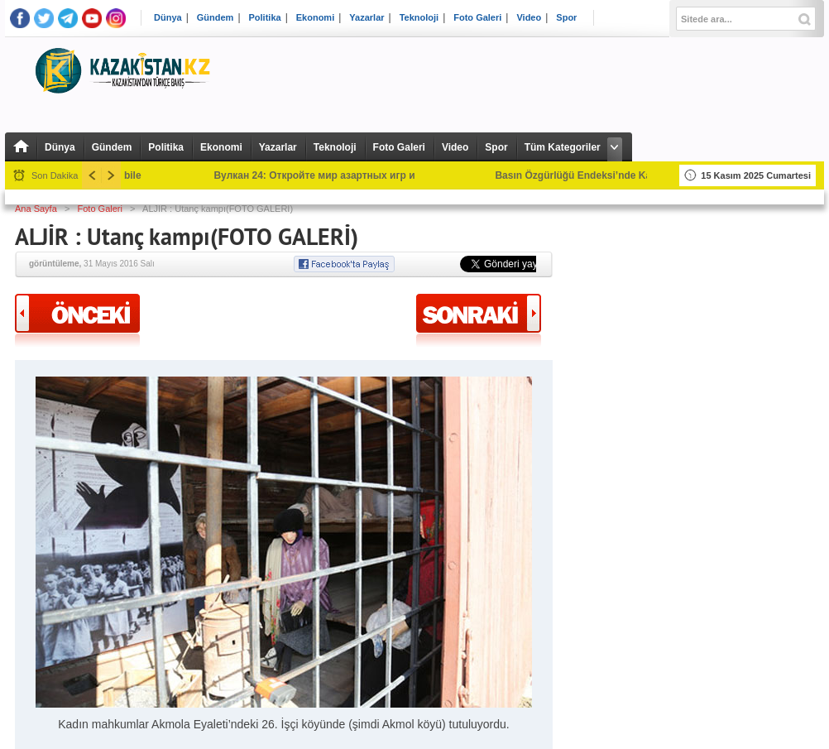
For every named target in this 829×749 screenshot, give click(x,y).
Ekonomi (315, 17)
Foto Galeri (477, 17)
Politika (265, 17)
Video (528, 17)
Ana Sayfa (36, 209)
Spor (566, 17)
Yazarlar (366, 17)
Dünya (168, 17)
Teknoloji (419, 17)
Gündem (215, 17)
